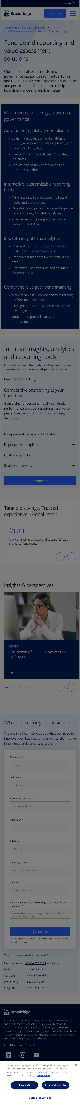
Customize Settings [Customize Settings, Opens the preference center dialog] (40, 1097)
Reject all (24, 1085)
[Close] (76, 1065)
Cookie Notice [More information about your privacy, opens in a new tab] (43, 1075)
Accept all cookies (55, 1085)
